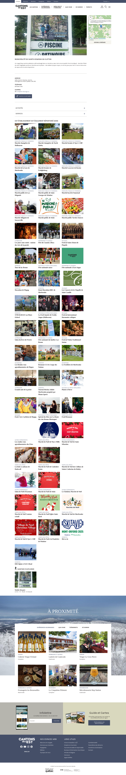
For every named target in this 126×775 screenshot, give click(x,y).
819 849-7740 (19, 86)
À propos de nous (45, 752)
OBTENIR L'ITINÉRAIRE (100, 42)
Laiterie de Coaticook (57, 657)
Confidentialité (92, 742)
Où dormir (79, 7)
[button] (101, 26)
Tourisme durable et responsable (73, 747)
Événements (74, 627)
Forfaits (89, 7)
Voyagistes (41, 1)
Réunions (25, 1)
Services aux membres (46, 745)
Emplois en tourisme (70, 745)
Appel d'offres (68, 757)
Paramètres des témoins (95, 745)
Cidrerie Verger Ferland (27, 657)
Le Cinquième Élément (58, 690)
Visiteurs (18, 1)
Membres (33, 1)
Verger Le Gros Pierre (88, 657)
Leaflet (91, 38)
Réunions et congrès (46, 742)
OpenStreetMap (102, 38)
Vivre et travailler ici (70, 742)
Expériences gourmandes (45, 7)
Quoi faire (68, 7)
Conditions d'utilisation (95, 747)
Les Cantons (34, 7)
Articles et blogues (69, 752)
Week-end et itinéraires (58, 7)
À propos (56, 1)
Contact (90, 750)
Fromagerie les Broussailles (28, 690)
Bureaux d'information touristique (74, 750)
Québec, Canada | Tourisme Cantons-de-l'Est (22, 7)
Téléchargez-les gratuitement (99, 722)
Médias (49, 1)
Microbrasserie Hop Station (90, 690)
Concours (67, 755)
